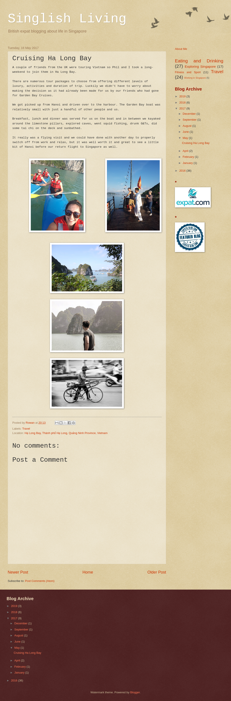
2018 (182, 102)
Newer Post (18, 572)
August (187, 125)
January (188, 163)
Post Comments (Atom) (40, 581)
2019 (182, 96)
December (189, 113)
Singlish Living (67, 18)
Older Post (156, 572)
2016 (182, 170)
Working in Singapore (195, 78)
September (190, 119)
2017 (182, 108)
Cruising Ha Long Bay (195, 143)
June (186, 131)
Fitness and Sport (188, 72)
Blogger (135, 692)
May (186, 138)
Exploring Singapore (200, 66)
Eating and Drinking (199, 60)
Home (87, 572)
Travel (26, 428)
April (186, 151)
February (189, 156)
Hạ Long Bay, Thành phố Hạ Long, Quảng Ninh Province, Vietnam (66, 433)
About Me (181, 49)
